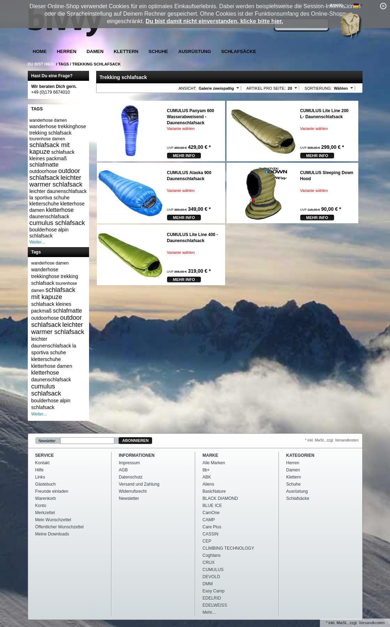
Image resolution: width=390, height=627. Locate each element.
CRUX (209, 562)
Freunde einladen (51, 491)
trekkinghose (72, 126)
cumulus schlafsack (57, 222)
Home (40, 51)
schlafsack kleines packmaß (52, 155)
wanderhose (43, 126)
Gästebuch (45, 484)
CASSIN (211, 534)
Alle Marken (214, 462)
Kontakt (42, 462)
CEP (207, 541)
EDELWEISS (215, 605)
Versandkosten (372, 623)
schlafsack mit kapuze (50, 148)
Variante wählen (181, 128)
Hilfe (39, 469)
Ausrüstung (194, 51)
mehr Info (184, 155)
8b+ (206, 469)
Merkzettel (45, 512)
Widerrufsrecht (133, 491)
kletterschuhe (44, 204)
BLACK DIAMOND (220, 498)
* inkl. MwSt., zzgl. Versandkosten (331, 440)
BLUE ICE (212, 505)
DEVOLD (211, 576)
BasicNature (214, 491)
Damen (95, 51)
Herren (66, 51)
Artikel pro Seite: (266, 88)
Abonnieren (135, 440)
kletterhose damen (51, 366)
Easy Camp (214, 591)
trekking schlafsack (51, 133)
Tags (63, 64)
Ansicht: (188, 88)
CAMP (209, 519)
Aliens (208, 484)
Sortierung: (318, 88)
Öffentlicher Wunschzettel (59, 526)
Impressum (129, 462)
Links (40, 477)
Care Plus (212, 526)
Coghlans (212, 555)
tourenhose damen (47, 138)
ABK (207, 477)
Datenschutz (131, 477)
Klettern (126, 51)
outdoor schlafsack (55, 174)
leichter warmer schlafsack (56, 181)
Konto (40, 505)
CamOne (211, 512)
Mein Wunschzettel (53, 519)
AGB (123, 469)
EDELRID (212, 598)
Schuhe (158, 51)
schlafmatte (44, 165)
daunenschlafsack (49, 216)
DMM (208, 583)
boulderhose (43, 229)
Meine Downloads (52, 534)
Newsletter (47, 441)
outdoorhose (43, 171)
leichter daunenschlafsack (58, 191)
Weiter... (37, 242)
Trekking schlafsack (96, 64)
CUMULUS (213, 569)
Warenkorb (45, 498)
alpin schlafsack (49, 233)
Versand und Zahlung (139, 484)
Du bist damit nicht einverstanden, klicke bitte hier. (214, 21)
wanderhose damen (48, 120)
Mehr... (209, 612)
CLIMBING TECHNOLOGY (228, 548)
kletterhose (60, 210)
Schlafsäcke (238, 51)
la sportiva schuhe (50, 197)
